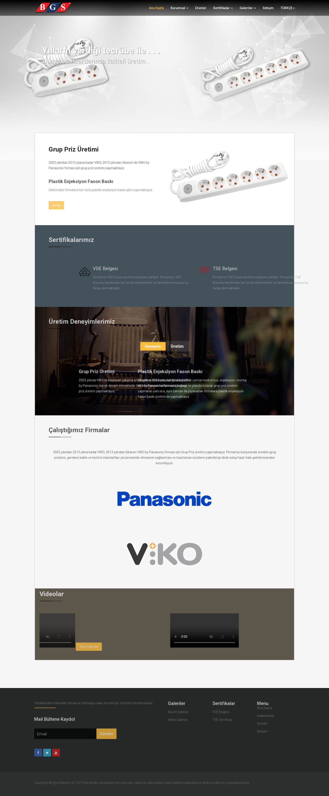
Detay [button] (56, 199)
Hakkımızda (265, 693)
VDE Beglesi (221, 701)
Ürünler (200, 11)
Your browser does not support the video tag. (204, 630)
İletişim (268, 11)
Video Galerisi (177, 708)
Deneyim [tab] (153, 346)
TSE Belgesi (312, 268)
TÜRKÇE (288, 11)
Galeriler (248, 11)
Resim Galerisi (178, 701)
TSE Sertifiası (222, 708)
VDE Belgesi (192, 268)
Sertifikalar (223, 11)
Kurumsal (179, 11)
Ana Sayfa (156, 11)
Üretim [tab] (177, 346)
